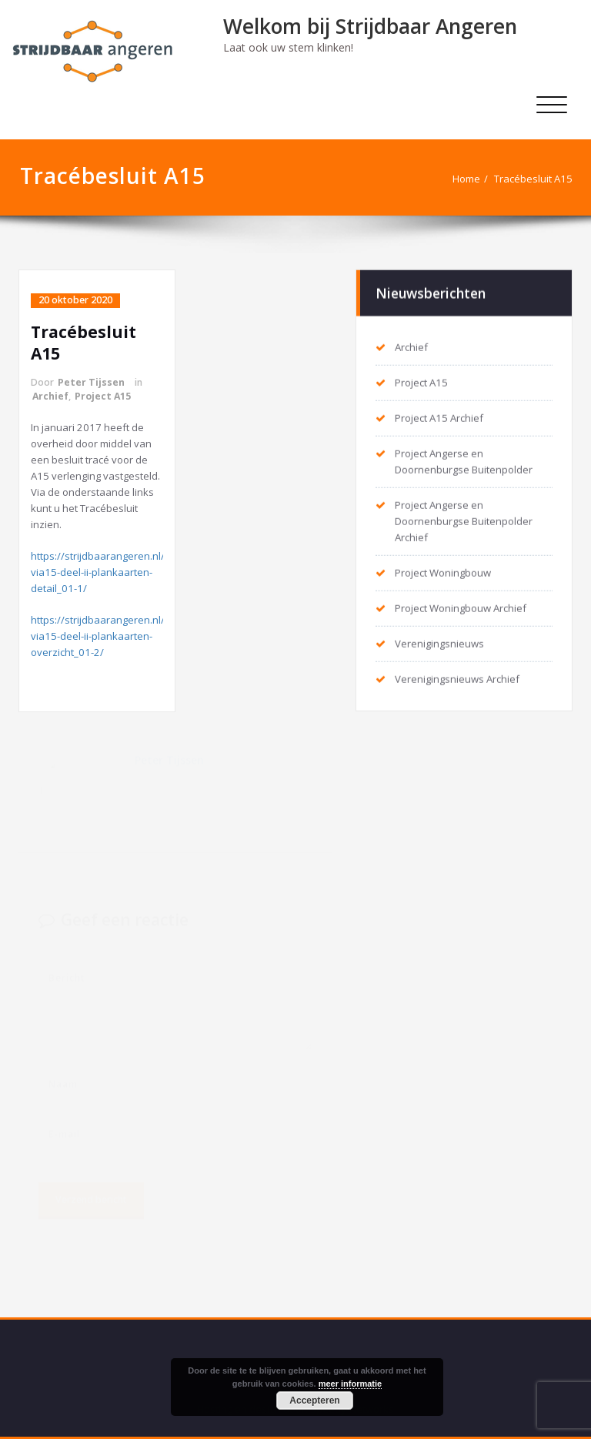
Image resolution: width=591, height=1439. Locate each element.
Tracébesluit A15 (533, 179)
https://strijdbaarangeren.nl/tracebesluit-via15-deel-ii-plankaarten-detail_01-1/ (127, 572)
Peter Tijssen (91, 382)
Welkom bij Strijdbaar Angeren (370, 26)
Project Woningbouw (443, 572)
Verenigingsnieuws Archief (457, 678)
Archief (50, 396)
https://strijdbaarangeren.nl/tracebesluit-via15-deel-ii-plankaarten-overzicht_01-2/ (127, 636)
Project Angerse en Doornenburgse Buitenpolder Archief (464, 520)
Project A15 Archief (439, 417)
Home (466, 179)
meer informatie (350, 1383)
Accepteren (314, 1400)
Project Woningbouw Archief (460, 607)
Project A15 (103, 396)
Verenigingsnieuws (439, 643)
